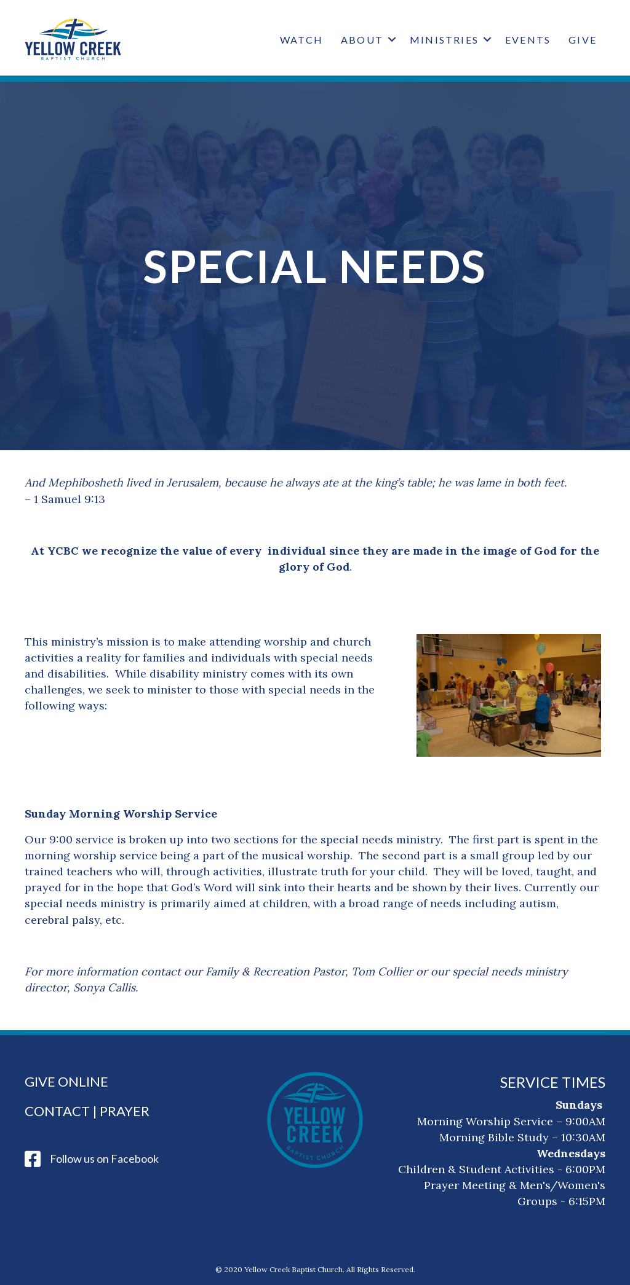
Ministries (444, 39)
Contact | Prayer (87, 1111)
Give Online (66, 1081)
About (362, 39)
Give (582, 39)
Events (528, 39)
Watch (301, 39)
